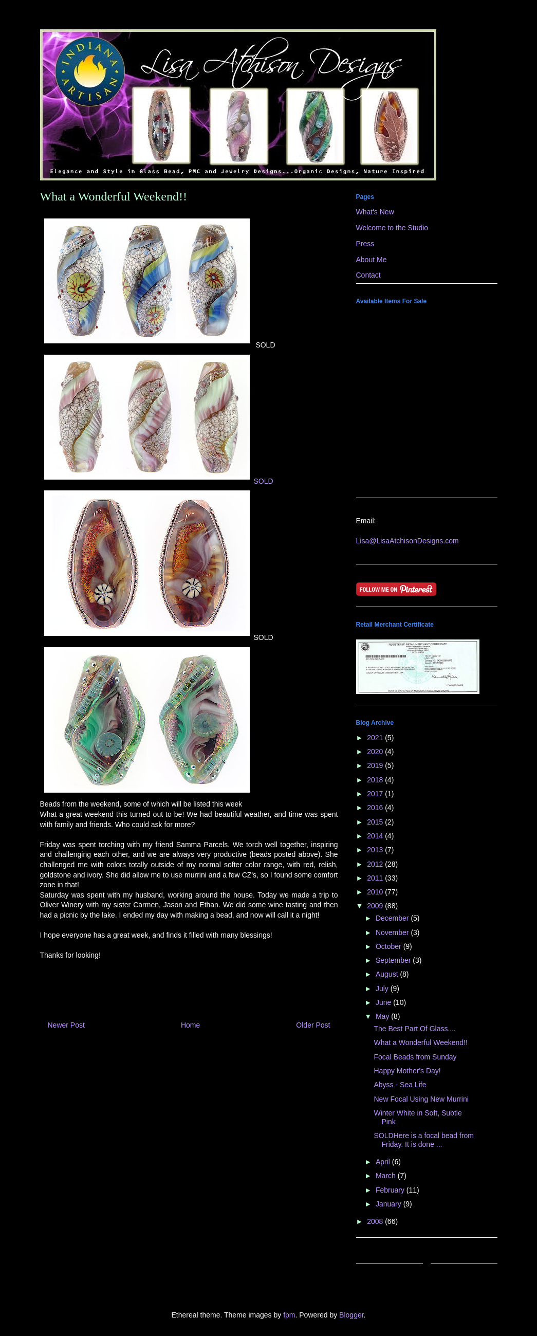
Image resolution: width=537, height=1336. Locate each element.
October (389, 946)
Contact (368, 275)
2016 (376, 807)
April (384, 1162)
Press (365, 244)
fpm (289, 1315)
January (389, 1204)
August (388, 974)
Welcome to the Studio (392, 228)
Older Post (313, 1025)
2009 (376, 906)
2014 (376, 836)
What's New (375, 212)
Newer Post (66, 1025)
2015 (376, 822)
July (383, 988)
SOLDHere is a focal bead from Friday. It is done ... (424, 1139)
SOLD (156, 481)
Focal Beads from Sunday (415, 1057)
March (387, 1176)
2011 (376, 878)
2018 (376, 780)
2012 (376, 864)
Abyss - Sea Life (400, 1085)
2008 (376, 1221)
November (393, 932)
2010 (376, 892)
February (391, 1190)
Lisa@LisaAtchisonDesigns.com (407, 541)
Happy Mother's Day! (407, 1071)
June (384, 1002)
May (383, 1016)
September (394, 960)
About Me (371, 259)
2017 (376, 794)
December (393, 918)
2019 (376, 765)
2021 (376, 738)
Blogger (351, 1315)
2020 (376, 751)
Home (190, 1025)
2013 (376, 850)
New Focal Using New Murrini (421, 1099)
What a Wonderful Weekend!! (420, 1042)
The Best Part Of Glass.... (415, 1028)
